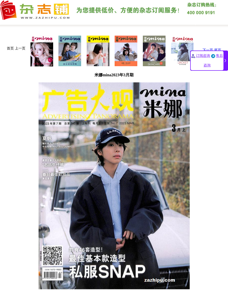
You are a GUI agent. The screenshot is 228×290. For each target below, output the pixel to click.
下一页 (208, 50)
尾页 (217, 50)
